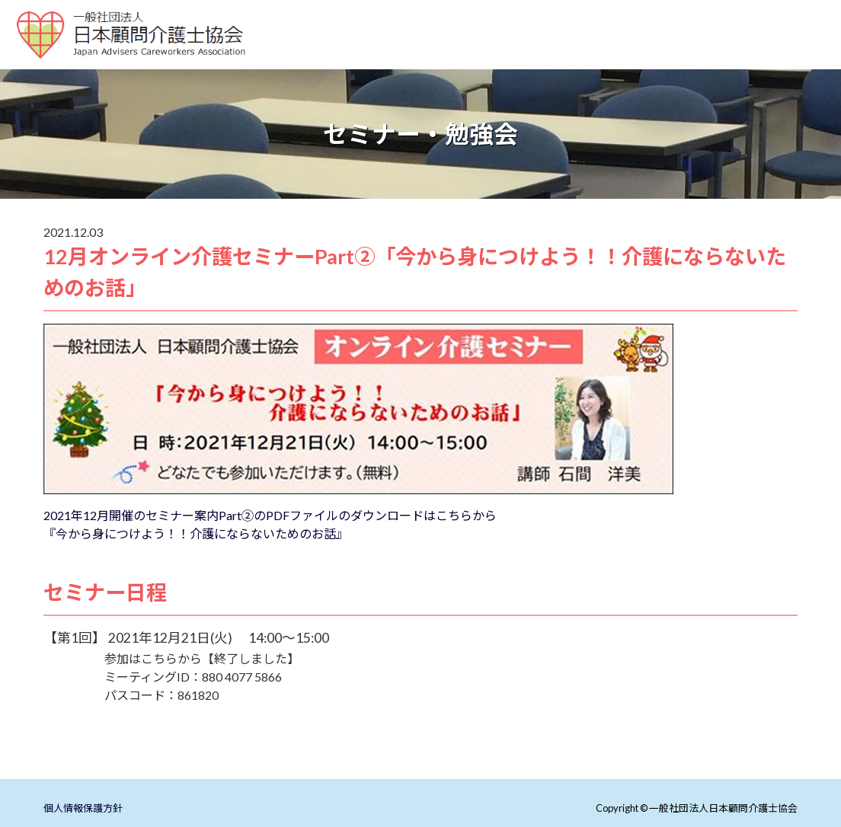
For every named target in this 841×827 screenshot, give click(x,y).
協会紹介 (460, 68)
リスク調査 (536, 68)
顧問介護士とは (380, 50)
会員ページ (710, 68)
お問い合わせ (623, 68)
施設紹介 (467, 50)
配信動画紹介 (548, 50)
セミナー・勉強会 (651, 50)
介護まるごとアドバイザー (347, 68)
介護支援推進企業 (764, 50)
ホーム (299, 50)
